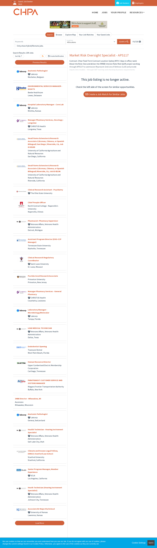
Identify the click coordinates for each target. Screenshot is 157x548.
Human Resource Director (39, 362)
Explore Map (70, 34)
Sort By (17, 56)
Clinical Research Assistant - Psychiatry (45, 189)
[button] (137, 41)
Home (95, 12)
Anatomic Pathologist (38, 70)
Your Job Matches (86, 34)
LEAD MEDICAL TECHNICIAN (40, 328)
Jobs (104, 12)
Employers (138, 3)
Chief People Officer (37, 202)
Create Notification (56, 56)
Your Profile (118, 12)
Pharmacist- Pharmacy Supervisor (43, 221)
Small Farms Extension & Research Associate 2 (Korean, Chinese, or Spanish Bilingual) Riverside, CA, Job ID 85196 (46, 168)
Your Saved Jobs (103, 34)
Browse (59, 34)
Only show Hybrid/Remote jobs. (30, 46)
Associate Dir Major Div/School (41, 509)
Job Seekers (122, 3)
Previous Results (40, 62)
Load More (39, 523)
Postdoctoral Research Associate (43, 276)
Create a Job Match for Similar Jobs (105, 94)
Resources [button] (136, 12)
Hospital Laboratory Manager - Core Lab (46, 104)
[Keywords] (39, 41)
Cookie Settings (139, 543)
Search (50, 34)
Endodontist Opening (37, 346)
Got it (151, 543)
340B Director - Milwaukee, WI (28, 398)
